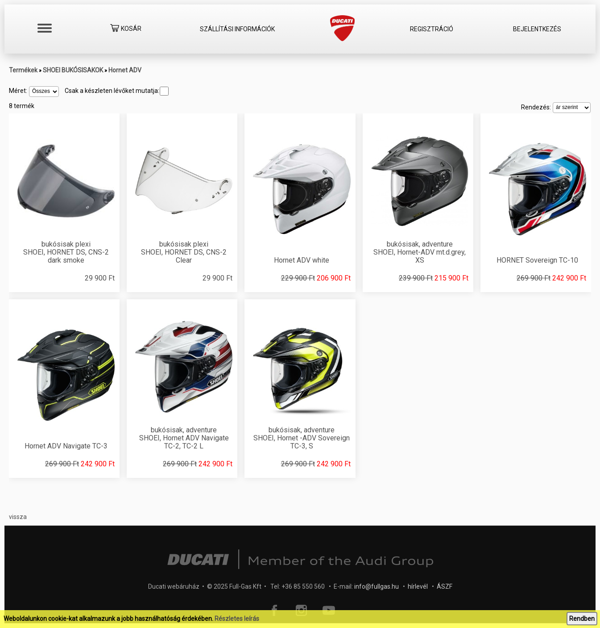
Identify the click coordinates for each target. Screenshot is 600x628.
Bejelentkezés (537, 29)
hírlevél (418, 586)
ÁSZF (444, 586)
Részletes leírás (237, 618)
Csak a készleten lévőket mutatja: (117, 90)
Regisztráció (431, 29)
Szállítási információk (237, 29)
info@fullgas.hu (376, 586)
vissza (18, 516)
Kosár (125, 29)
